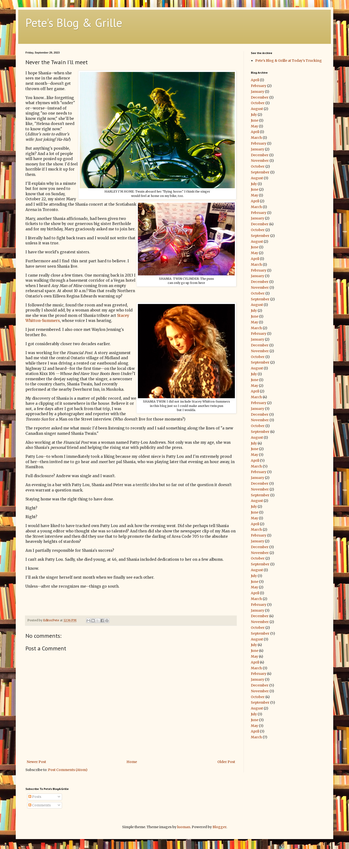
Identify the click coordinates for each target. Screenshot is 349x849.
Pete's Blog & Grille (73, 22)
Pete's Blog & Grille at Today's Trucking (288, 60)
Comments (39, 805)
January (257, 91)
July (254, 114)
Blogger (219, 827)
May (254, 126)
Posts (34, 796)
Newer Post (36, 762)
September (260, 172)
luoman (183, 827)
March (256, 137)
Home (132, 762)
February (258, 86)
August (257, 109)
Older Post (226, 762)
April (255, 80)
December (260, 97)
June (254, 120)
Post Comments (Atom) (67, 770)
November (260, 160)
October (258, 103)
